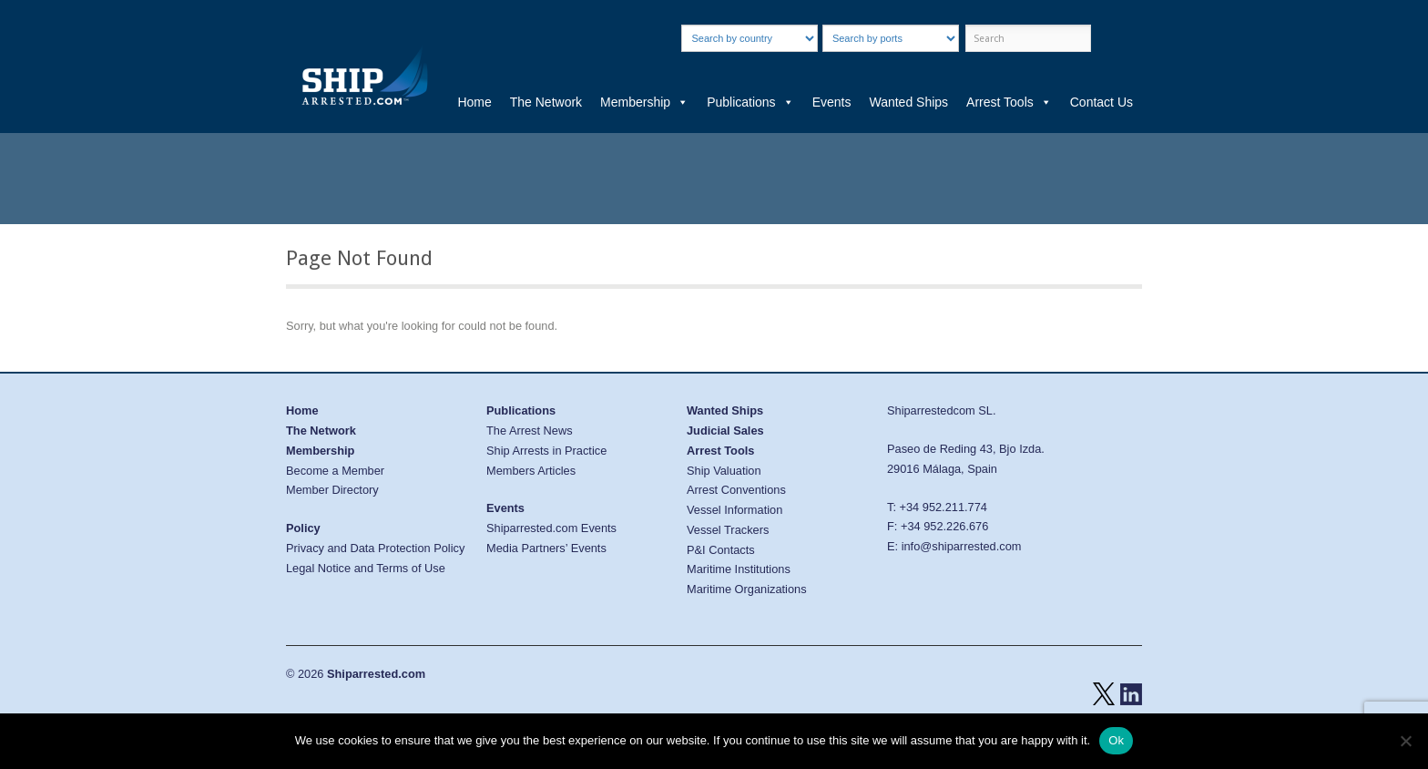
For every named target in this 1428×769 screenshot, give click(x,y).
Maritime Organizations (747, 589)
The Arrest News (529, 430)
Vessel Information (734, 510)
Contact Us (1101, 102)
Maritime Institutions (738, 569)
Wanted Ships (908, 102)
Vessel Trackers (728, 530)
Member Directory (332, 490)
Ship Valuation (724, 470)
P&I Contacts (721, 550)
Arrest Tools (1009, 102)
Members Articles (531, 470)
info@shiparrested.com (962, 546)
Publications (750, 102)
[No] (1405, 741)
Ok (1116, 740)
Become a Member (335, 470)
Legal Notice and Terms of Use (365, 568)
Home (474, 102)
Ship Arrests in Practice (546, 450)
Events (832, 102)
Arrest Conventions (736, 490)
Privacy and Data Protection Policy (375, 548)
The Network (546, 102)
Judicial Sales (725, 430)
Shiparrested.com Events (551, 528)
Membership (644, 102)
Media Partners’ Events (546, 548)
